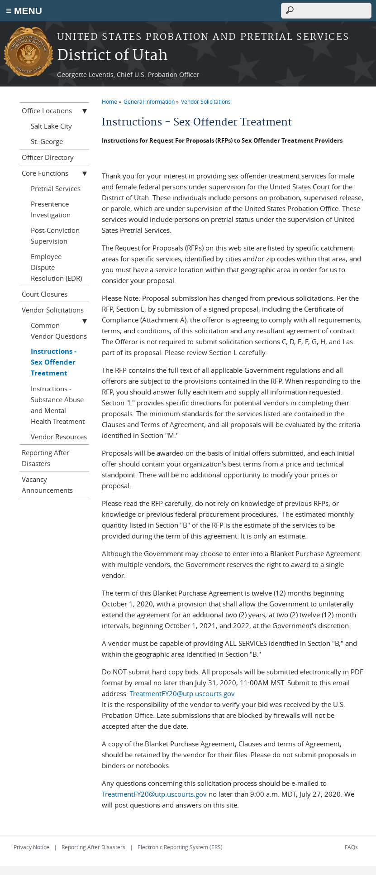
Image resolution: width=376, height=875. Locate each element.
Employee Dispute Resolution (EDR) (56, 267)
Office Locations (47, 110)
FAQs (351, 847)
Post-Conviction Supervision (55, 235)
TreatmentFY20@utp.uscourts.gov (182, 693)
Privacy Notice (31, 847)
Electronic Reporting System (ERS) (180, 847)
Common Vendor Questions (59, 331)
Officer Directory (48, 157)
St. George (47, 141)
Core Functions (45, 173)
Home (109, 101)
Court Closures (44, 293)
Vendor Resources (59, 436)
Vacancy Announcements (47, 485)
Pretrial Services (56, 188)
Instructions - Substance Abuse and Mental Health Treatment (58, 405)
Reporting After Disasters (45, 458)
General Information (149, 101)
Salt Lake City (51, 125)
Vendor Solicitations (206, 101)
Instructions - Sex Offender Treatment (53, 362)
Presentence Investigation (51, 209)
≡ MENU (24, 10)
